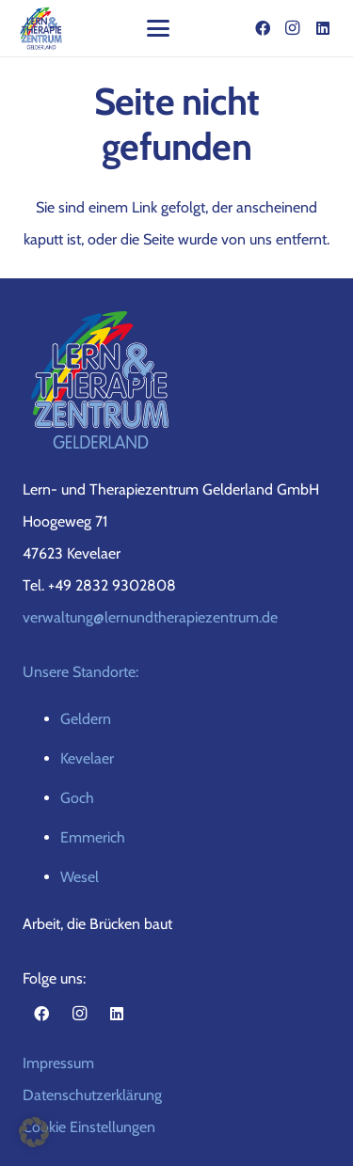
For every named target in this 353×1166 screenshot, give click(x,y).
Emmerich (92, 837)
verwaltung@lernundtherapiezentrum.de (150, 617)
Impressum (58, 1063)
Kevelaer (87, 758)
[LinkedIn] (323, 28)
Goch (77, 798)
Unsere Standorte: (80, 672)
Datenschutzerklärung (92, 1095)
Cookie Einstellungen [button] (89, 1127)
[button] (158, 28)
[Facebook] (263, 28)
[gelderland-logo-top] (41, 28)
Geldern (85, 719)
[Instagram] (293, 28)
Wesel (79, 877)
